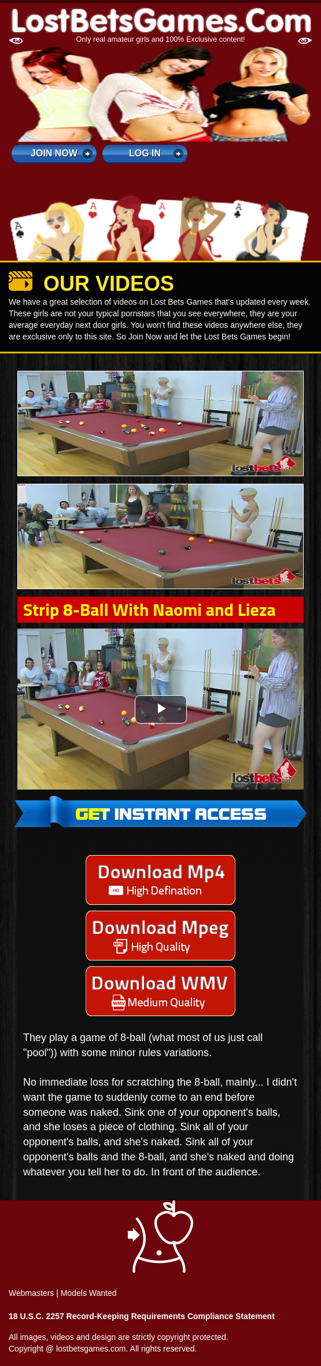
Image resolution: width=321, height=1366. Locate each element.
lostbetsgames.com (91, 1348)
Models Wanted (89, 1293)
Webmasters (31, 1293)
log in (145, 153)
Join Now (54, 153)
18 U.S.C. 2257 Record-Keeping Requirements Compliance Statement (142, 1316)
